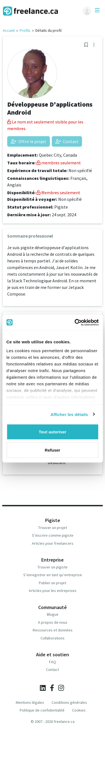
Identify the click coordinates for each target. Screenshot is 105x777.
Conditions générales (69, 702)
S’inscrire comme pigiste (52, 535)
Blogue (52, 614)
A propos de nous (52, 622)
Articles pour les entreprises (52, 590)
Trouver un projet (52, 527)
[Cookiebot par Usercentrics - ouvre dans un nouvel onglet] (75, 322)
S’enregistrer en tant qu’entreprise (52, 574)
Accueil (9, 30)
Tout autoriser (52, 432)
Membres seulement (58, 192)
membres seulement (59, 162)
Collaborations (52, 638)
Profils (25, 30)
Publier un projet (52, 582)
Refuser (52, 449)
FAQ (52, 661)
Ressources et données (53, 630)
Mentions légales (30, 702)
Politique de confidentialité (42, 710)
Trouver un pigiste (52, 567)
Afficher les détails (69, 414)
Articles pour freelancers (52, 543)
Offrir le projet (28, 141)
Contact (66, 141)
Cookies (79, 710)
